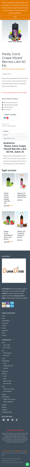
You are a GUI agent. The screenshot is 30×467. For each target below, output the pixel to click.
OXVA (3, 358)
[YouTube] (8, 420)
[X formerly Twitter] (16, 420)
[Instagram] (3, 420)
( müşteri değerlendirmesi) (17, 69)
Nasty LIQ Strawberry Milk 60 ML (21, 195)
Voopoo (4, 335)
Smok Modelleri (7, 391)
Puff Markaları (5, 361)
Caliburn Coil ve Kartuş (9, 399)
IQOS (3, 318)
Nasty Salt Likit (7, 383)
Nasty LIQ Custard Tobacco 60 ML (21, 234)
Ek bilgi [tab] (5, 135)
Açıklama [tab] (5, 131)
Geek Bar (5, 368)
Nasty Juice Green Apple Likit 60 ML (7, 198)
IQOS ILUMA (6, 345)
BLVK (4, 378)
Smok (3, 333)
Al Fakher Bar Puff (8, 366)
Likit (9, 125)
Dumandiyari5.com (6, 451)
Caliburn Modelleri (8, 402)
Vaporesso (5, 330)
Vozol (3, 316)
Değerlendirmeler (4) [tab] (9, 138)
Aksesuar (4, 405)
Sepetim (4, 407)
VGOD (5, 376)
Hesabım (4, 409)
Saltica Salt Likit (7, 381)
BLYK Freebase (7, 353)
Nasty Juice (13, 125)
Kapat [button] (15, 17)
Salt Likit (4, 325)
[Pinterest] (12, 420)
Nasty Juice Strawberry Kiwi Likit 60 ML (8, 235)
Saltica (3, 328)
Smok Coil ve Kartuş (8, 389)
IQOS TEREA (6, 347)
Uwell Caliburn (6, 320)
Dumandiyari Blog (7, 412)
